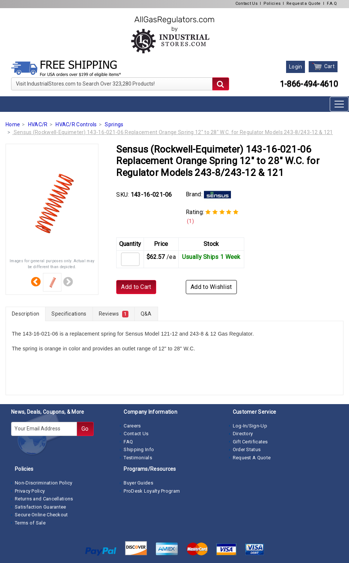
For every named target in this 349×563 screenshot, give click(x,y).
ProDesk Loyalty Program (152, 491)
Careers (132, 426)
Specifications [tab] (68, 314)
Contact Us (246, 3)
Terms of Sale (30, 523)
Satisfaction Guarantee (40, 507)
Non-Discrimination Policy (44, 483)
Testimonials (138, 457)
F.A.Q (332, 3)
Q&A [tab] (146, 314)
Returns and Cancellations (44, 499)
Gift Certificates (250, 441)
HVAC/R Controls (76, 124)
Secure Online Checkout (41, 514)
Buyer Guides (138, 483)
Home (13, 124)
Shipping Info (139, 449)
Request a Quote (303, 3)
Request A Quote (252, 457)
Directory (243, 433)
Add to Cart (136, 286)
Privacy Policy (30, 491)
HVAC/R (38, 124)
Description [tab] (25, 314)
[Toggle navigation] (339, 104)
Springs (114, 124)
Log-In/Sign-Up (250, 426)
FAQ (128, 441)
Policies (272, 3)
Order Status (247, 449)
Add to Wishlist (211, 286)
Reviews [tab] (113, 314)
